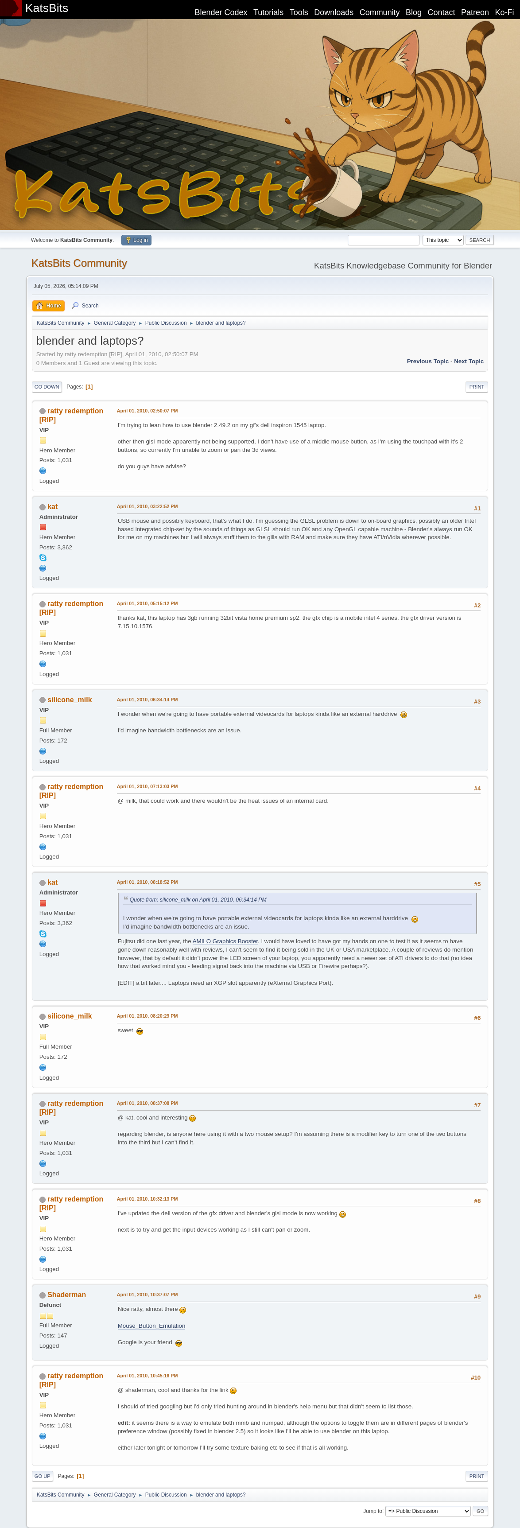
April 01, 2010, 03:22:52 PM (147, 506)
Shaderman (66, 1295)
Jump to (372, 1511)
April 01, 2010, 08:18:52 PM (147, 882)
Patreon (475, 12)
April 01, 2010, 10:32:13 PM (147, 1198)
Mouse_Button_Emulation (152, 1325)
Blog (414, 12)
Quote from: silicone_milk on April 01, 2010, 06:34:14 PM (198, 900)
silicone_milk (69, 700)
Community (380, 12)
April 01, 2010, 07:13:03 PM (147, 786)
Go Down (47, 386)
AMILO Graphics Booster (225, 941)
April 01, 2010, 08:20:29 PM (147, 1016)
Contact (441, 12)
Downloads (333, 12)
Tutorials (268, 12)
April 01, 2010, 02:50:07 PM (147, 410)
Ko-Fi (504, 12)
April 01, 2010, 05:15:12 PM (147, 603)
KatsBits (47, 8)
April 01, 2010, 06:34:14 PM (147, 699)
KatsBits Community (79, 263)
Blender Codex (220, 12)
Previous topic (428, 361)
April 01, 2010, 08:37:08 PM (147, 1103)
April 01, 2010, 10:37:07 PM (147, 1294)
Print (477, 386)
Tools (299, 12)
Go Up (42, 1476)
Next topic (469, 361)
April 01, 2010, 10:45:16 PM (147, 1375)
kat (52, 506)
